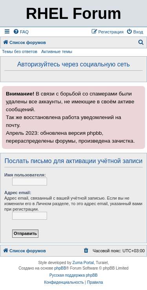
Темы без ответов (19, 51)
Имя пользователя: (25, 175)
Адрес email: (17, 192)
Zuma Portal (83, 263)
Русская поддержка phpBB (73, 275)
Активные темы (56, 51)
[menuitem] (21, 32)
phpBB (60, 268)
